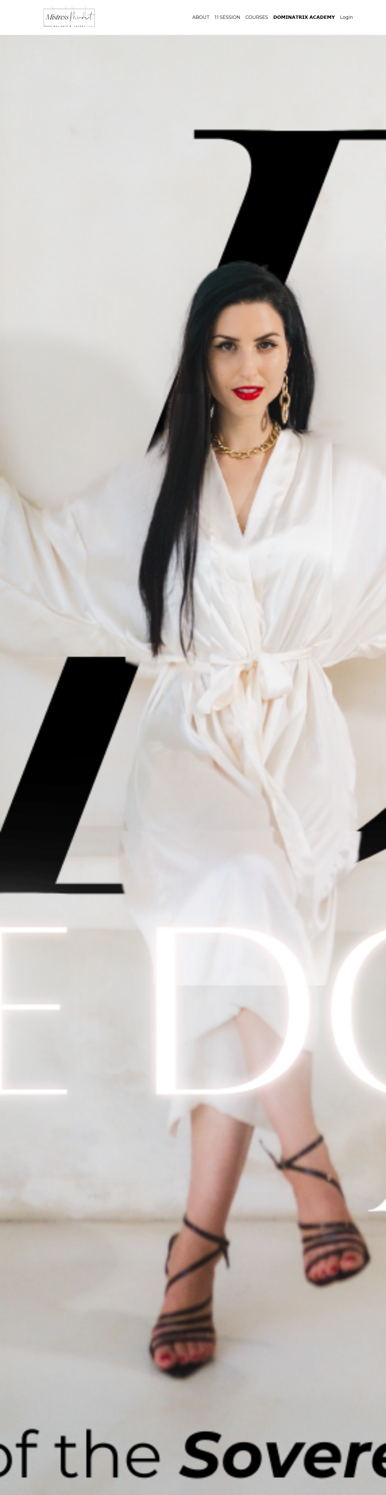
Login (346, 17)
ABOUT (201, 17)
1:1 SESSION (227, 17)
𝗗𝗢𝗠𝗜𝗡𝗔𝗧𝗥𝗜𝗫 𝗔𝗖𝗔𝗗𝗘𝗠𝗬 (304, 17)
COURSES (256, 17)
